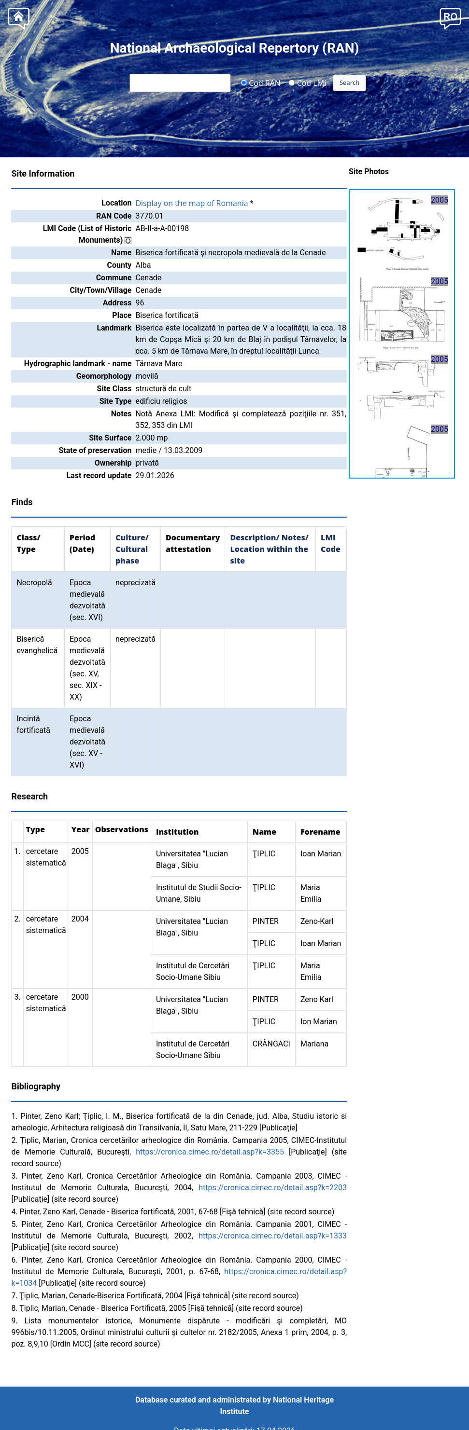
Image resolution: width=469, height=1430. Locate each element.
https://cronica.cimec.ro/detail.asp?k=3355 (210, 1151)
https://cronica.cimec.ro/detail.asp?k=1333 (273, 1235)
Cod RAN (261, 82)
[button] (450, 18)
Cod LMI (308, 82)
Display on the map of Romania (191, 203)
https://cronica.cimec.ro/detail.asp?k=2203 (273, 1187)
